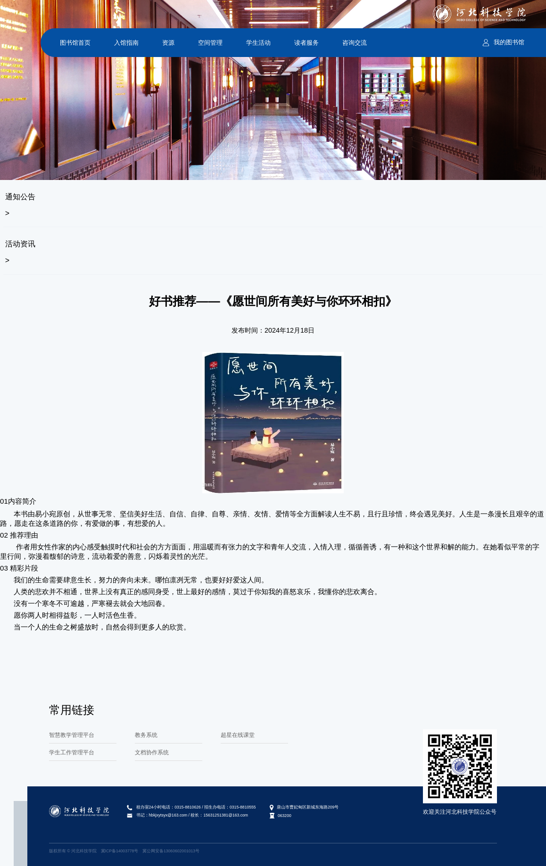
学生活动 (258, 42)
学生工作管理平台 (71, 752)
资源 (168, 42)
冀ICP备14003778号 (120, 851)
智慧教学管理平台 (71, 735)
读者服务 (306, 42)
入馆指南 (126, 42)
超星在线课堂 (238, 735)
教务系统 (146, 735)
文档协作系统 (152, 752)
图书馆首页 (75, 42)
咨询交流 (354, 42)
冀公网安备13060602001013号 (170, 851)
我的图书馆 (509, 42)
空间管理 (210, 42)
